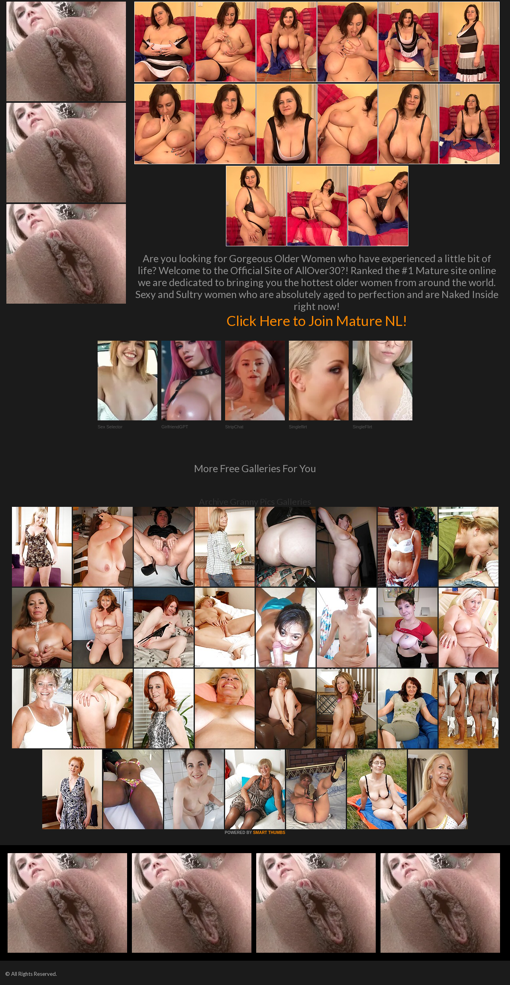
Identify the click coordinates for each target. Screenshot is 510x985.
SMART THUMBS (269, 832)
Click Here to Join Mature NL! (316, 320)
